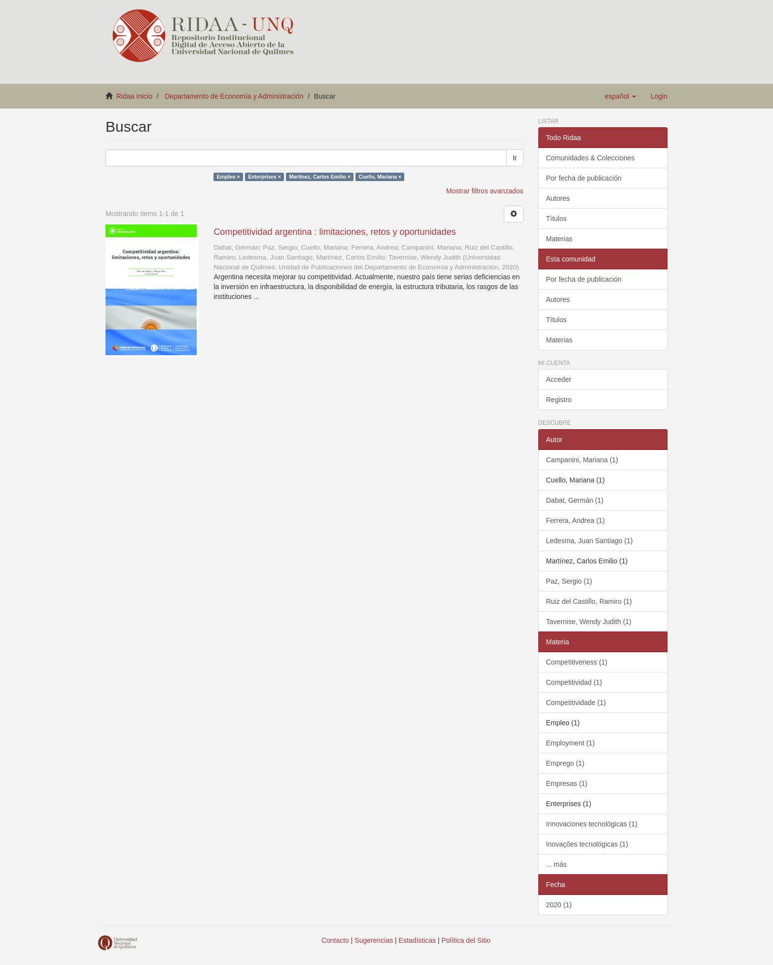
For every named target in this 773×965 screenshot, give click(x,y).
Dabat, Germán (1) (575, 500)
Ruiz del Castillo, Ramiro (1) (589, 601)
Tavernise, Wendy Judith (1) (589, 622)
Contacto (335, 940)
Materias (559, 239)
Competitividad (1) (574, 682)
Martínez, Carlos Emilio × (320, 177)
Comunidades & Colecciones (590, 158)
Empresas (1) (567, 783)
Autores (558, 198)
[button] (620, 96)
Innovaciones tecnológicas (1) (591, 824)
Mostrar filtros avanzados (484, 191)
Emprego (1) (565, 763)
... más (556, 864)
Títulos (556, 219)
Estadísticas (417, 940)
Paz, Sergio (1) (569, 581)
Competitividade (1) (576, 702)
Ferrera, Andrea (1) (575, 520)
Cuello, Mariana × (380, 177)
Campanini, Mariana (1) (582, 460)
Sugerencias (373, 940)
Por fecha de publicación (584, 178)
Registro (559, 400)
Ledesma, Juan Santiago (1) (589, 541)
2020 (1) (559, 905)
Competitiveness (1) (577, 662)
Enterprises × (264, 177)
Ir (515, 158)
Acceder (558, 379)
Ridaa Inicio (134, 96)
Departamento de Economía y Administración (234, 96)
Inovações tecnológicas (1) (587, 844)
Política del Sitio (466, 940)
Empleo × (228, 177)
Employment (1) (570, 743)
